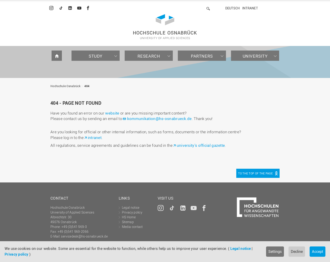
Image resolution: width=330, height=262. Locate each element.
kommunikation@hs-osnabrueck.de (159, 118)
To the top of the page (255, 173)
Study (95, 56)
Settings (275, 251)
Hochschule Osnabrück (65, 86)
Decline (297, 251)
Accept (317, 251)
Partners (202, 56)
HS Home (129, 217)
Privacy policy (16, 254)
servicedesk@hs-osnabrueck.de (84, 236)
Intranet (250, 8)
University (255, 56)
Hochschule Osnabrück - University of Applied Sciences (165, 26)
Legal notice (240, 248)
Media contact (132, 227)
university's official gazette (201, 145)
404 (86, 86)
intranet (95, 137)
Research (149, 56)
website (112, 113)
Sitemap (128, 222)
